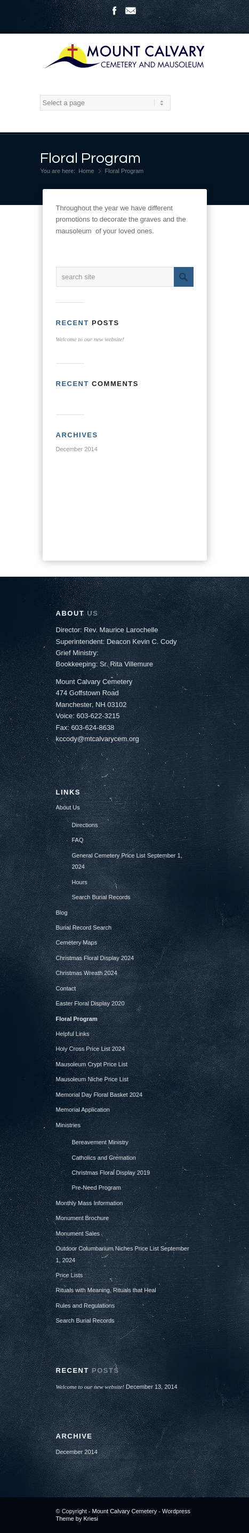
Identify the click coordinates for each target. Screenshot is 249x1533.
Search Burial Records (101, 897)
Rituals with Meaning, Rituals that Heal (106, 1290)
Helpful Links (73, 1034)
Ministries (68, 1125)
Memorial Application (83, 1109)
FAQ (78, 840)
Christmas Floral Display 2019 (111, 1172)
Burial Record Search (84, 927)
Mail (130, 10)
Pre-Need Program (96, 1187)
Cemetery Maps (77, 942)
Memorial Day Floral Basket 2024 (99, 1094)
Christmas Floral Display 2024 (95, 958)
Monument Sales (78, 1233)
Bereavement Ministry (100, 1142)
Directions (85, 825)
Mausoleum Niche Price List (92, 1079)
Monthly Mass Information (89, 1203)
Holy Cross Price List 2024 (90, 1048)
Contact (66, 988)
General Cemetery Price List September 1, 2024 (127, 861)
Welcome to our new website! (90, 339)
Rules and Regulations (85, 1305)
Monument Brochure (82, 1218)
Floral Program (90, 158)
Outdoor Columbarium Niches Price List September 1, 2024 (122, 1254)
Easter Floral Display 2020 (90, 1003)
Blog (62, 912)
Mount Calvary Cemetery (125, 1511)
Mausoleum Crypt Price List (92, 1064)
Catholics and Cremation (104, 1157)
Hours (79, 882)
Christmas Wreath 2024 (86, 973)
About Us (68, 807)
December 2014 (77, 449)
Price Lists (69, 1275)
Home (86, 171)
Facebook (114, 10)
